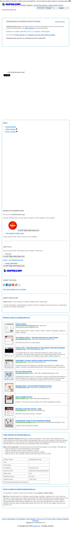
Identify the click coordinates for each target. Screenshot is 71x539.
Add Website (11, 519)
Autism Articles (21, 324)
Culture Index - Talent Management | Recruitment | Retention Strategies (40, 348)
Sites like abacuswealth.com (40, 398)
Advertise (35, 520)
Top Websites (21, 519)
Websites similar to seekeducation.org (16, 317)
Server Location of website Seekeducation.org (19, 489)
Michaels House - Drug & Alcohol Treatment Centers (34, 386)
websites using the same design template (41, 35)
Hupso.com (36, 526)
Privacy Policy (51, 519)
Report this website (60, 21)
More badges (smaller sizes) (15, 233)
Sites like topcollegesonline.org (43, 339)
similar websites (20, 35)
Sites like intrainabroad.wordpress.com (51, 422)
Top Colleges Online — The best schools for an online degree (37, 337)
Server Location (11, 131)
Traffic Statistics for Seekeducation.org (16, 435)
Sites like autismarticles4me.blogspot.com (31, 326)
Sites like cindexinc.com (35, 349)
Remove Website (62, 519)
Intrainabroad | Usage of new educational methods (33, 420)
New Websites (31, 519)
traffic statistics (29, 28)
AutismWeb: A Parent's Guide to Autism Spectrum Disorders (37, 360)
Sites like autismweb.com (37, 362)
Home (4, 519)
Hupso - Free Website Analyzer (13, 260)
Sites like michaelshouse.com (41, 387)
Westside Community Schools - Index (29, 409)
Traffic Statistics (11, 129)
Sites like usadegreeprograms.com (46, 373)
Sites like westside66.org (36, 410)
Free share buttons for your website (14, 289)
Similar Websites (10, 127)
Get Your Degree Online (24, 371)
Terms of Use (41, 519)
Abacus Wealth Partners (24, 397)
